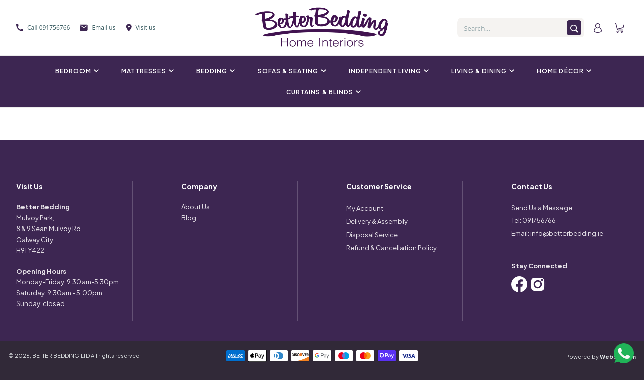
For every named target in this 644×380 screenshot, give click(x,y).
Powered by (600, 356)
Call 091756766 (43, 27)
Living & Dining (481, 71)
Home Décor (563, 71)
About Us (195, 207)
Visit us (141, 27)
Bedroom (75, 71)
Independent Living (387, 71)
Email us (97, 27)
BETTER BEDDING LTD (61, 355)
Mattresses (146, 71)
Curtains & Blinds (322, 92)
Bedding (214, 71)
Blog (188, 218)
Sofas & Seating (291, 71)
